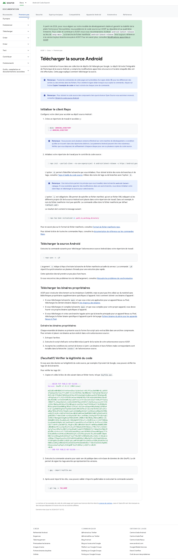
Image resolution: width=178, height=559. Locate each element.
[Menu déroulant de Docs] (27, 2)
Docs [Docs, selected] (22, 3)
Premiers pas (58, 50)
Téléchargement (39, 540)
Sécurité (39, 15)
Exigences (37, 536)
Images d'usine (38, 547)
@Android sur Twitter (89, 532)
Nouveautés (7, 15)
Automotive (112, 15)
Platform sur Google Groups (91, 547)
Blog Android (86, 540)
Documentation (11, 9)
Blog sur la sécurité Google (91, 543)
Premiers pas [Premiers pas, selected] (24, 15)
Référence (127, 15)
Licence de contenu (105, 503)
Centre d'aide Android (138, 532)
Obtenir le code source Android (67, 98)
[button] (13, 19)
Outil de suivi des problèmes (140, 554)
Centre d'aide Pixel (136, 536)
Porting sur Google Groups (91, 554)
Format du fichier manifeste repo (106, 227)
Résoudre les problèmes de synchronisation (115, 278)
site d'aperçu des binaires (89, 303)
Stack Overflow (135, 551)
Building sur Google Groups (91, 551)
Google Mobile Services (138, 547)
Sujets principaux (56, 15)
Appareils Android (93, 15)
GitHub (35, 554)
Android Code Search (41, 3)
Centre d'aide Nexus (137, 540)
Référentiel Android (40, 532)
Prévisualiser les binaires (41, 543)
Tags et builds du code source (70, 175)
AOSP (42, 50)
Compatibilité (74, 15)
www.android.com (136, 543)
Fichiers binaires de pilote (42, 551)
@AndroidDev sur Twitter (90, 536)
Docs (49, 50)
